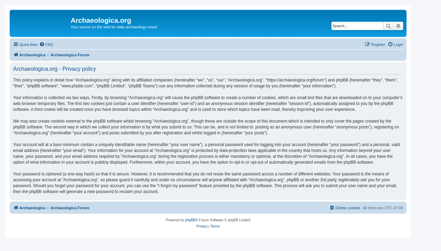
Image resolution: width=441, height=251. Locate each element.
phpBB (190, 220)
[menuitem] (46, 44)
